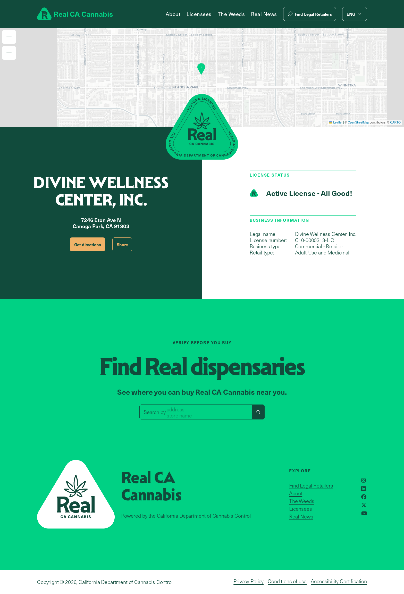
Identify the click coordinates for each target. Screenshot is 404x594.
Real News (264, 14)
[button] (9, 37)
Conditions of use (287, 581)
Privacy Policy (248, 581)
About (173, 14)
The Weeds (231, 14)
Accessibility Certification (339, 581)
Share (122, 244)
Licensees (199, 14)
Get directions (87, 244)
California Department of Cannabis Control (204, 515)
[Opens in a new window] (363, 480)
